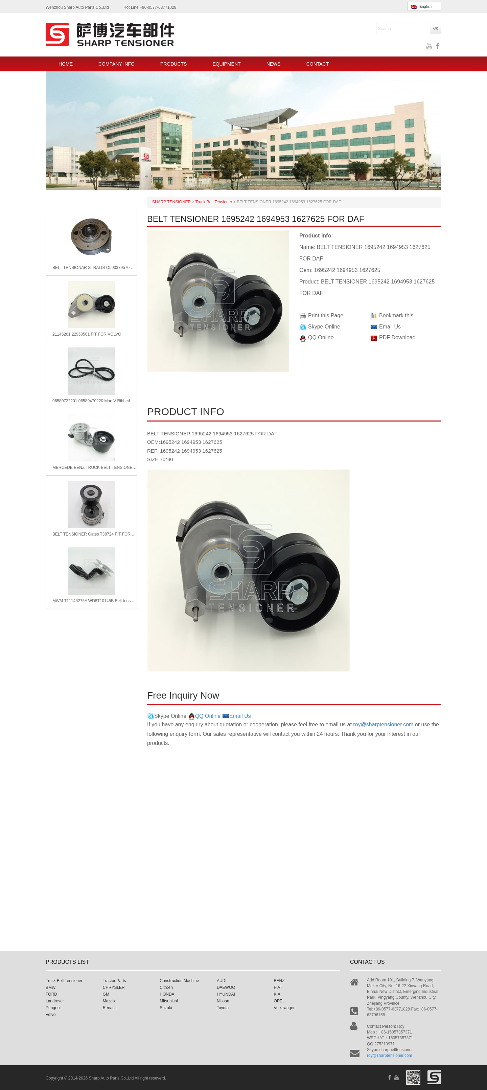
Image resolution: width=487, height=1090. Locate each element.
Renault (110, 1007)
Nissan (223, 1001)
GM (106, 994)
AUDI (222, 980)
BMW (50, 987)
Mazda (109, 1001)
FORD (51, 994)
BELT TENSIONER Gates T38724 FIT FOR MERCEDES (94, 534)
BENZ (279, 980)
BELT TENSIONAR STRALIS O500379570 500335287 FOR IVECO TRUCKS (94, 267)
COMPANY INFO (116, 64)
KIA (277, 994)
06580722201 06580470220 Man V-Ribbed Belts (94, 401)
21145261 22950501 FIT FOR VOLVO (86, 334)
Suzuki (166, 1007)
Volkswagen (285, 1007)
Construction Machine (179, 980)
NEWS (273, 64)
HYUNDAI (226, 994)
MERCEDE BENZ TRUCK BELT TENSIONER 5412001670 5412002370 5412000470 (94, 467)
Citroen (166, 987)
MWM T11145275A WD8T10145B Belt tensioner (94, 600)
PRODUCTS (173, 64)
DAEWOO (226, 987)
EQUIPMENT (226, 64)
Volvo (50, 1014)
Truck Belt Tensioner (64, 980)
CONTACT (317, 64)
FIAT (278, 987)
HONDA (167, 994)
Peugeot (53, 1007)
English (421, 6)
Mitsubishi (169, 1001)
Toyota (223, 1007)
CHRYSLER (114, 987)
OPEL (279, 1001)
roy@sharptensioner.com (383, 724)
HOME (66, 64)
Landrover (55, 1001)
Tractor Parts (114, 980)
